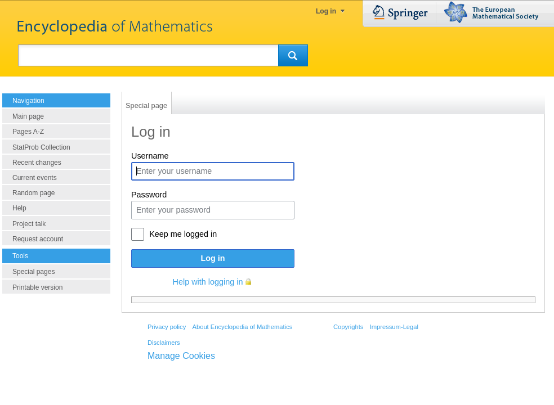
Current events (34, 178)
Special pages (33, 272)
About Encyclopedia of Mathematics (242, 326)
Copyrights (348, 326)
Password (149, 194)
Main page (28, 116)
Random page (33, 193)
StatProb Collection (41, 147)
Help (19, 208)
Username (149, 155)
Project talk (29, 224)
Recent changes (36, 162)
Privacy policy (167, 326)
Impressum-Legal (394, 326)
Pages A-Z (28, 132)
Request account (37, 239)
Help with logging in (208, 281)
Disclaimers (164, 342)
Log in (326, 11)
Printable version (37, 287)
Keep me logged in (183, 234)
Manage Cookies (181, 356)
